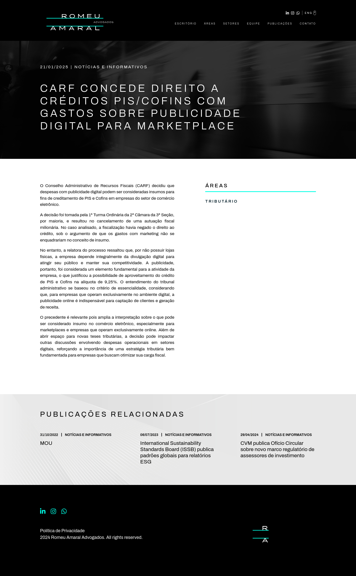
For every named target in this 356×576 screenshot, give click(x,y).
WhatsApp (298, 13)
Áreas (210, 23)
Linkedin (287, 13)
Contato (308, 23)
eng (310, 13)
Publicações (280, 23)
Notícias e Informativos (111, 67)
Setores (231, 23)
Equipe (253, 23)
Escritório (186, 23)
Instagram (292, 13)
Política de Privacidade (62, 530)
